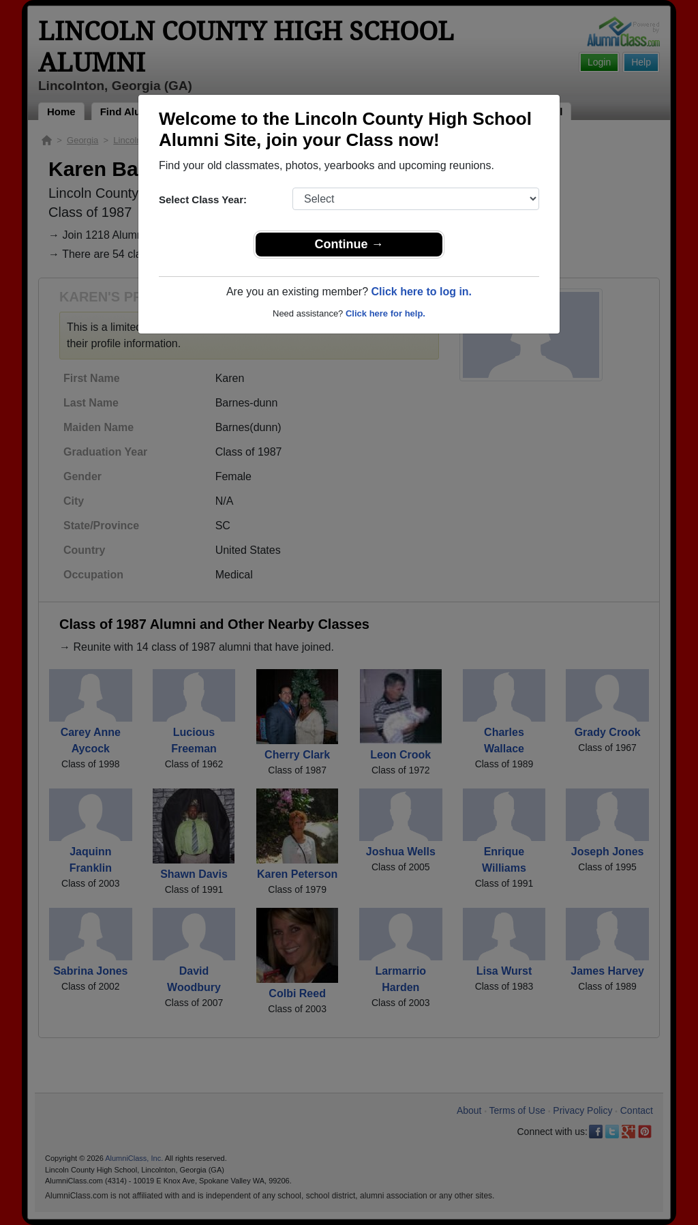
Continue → (349, 244)
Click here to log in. (421, 291)
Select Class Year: (203, 199)
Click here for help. (385, 313)
